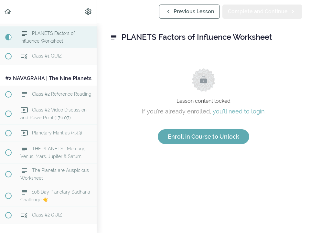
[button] (8, 11)
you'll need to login (238, 111)
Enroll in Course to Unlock (203, 136)
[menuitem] (88, 11)
